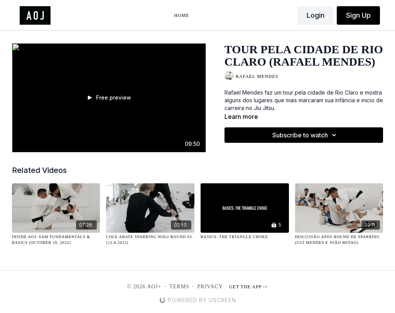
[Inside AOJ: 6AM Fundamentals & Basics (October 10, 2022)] (56, 239)
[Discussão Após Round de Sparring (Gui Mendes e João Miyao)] (339, 239)
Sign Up (358, 15)
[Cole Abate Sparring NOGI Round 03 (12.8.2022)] (150, 239)
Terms (179, 286)
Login (315, 15)
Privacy (210, 286)
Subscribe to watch (305, 135)
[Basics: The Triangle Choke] (245, 237)
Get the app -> (248, 286)
